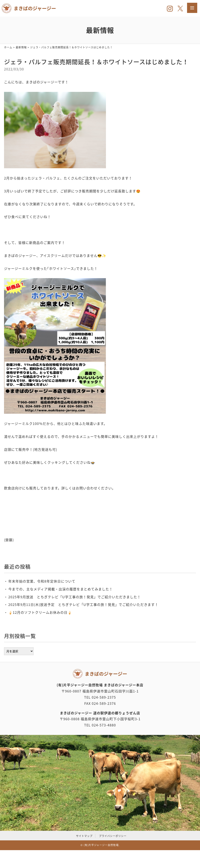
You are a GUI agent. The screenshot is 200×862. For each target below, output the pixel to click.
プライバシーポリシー (113, 836)
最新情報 (21, 47)
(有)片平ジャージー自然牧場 (101, 845)
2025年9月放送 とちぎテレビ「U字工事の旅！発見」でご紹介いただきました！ (74, 596)
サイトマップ (84, 836)
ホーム (8, 47)
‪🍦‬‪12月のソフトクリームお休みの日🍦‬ (40, 612)
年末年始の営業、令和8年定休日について (41, 581)
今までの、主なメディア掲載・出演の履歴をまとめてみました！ (60, 588)
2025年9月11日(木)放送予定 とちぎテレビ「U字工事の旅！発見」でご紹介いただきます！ (83, 604)
